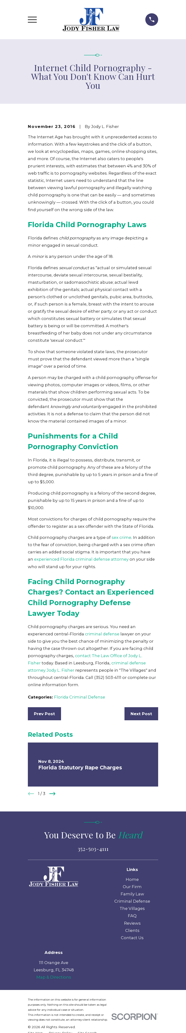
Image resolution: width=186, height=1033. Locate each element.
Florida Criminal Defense (79, 697)
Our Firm (132, 886)
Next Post (141, 713)
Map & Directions (53, 977)
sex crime (121, 537)
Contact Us (132, 937)
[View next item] (52, 794)
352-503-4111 (93, 848)
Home (132, 879)
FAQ (132, 915)
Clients (132, 930)
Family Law (132, 894)
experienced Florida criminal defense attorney (81, 559)
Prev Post (44, 713)
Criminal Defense (132, 901)
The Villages (132, 908)
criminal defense (102, 634)
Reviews (132, 923)
